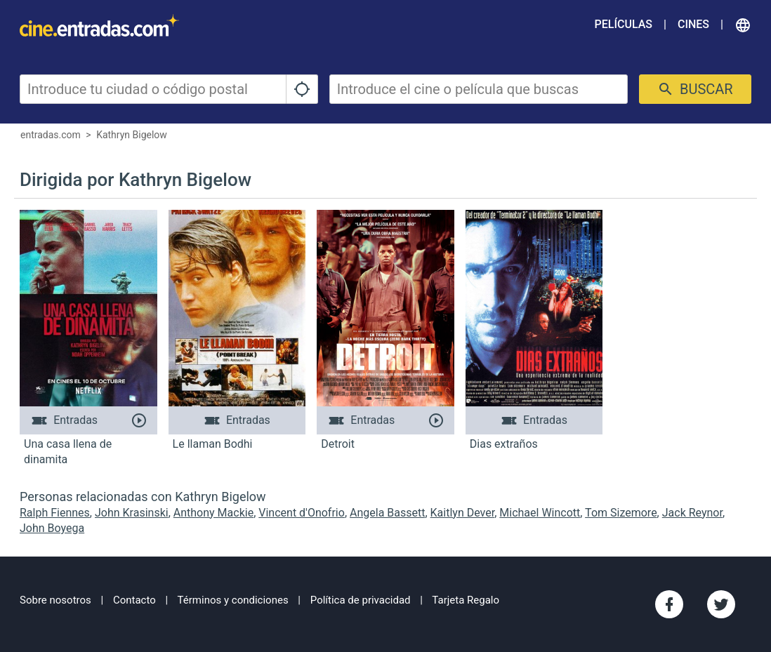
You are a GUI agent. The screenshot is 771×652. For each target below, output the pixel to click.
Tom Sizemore (621, 512)
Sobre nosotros (55, 600)
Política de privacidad (360, 600)
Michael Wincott (539, 512)
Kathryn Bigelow (131, 134)
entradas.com (50, 134)
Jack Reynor (692, 512)
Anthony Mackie (213, 512)
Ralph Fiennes (55, 512)
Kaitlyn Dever (462, 512)
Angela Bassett (387, 512)
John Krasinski (132, 512)
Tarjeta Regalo (465, 600)
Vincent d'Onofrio (301, 512)
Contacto (134, 600)
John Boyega (52, 528)
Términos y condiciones (233, 600)
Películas (623, 24)
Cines (693, 24)
